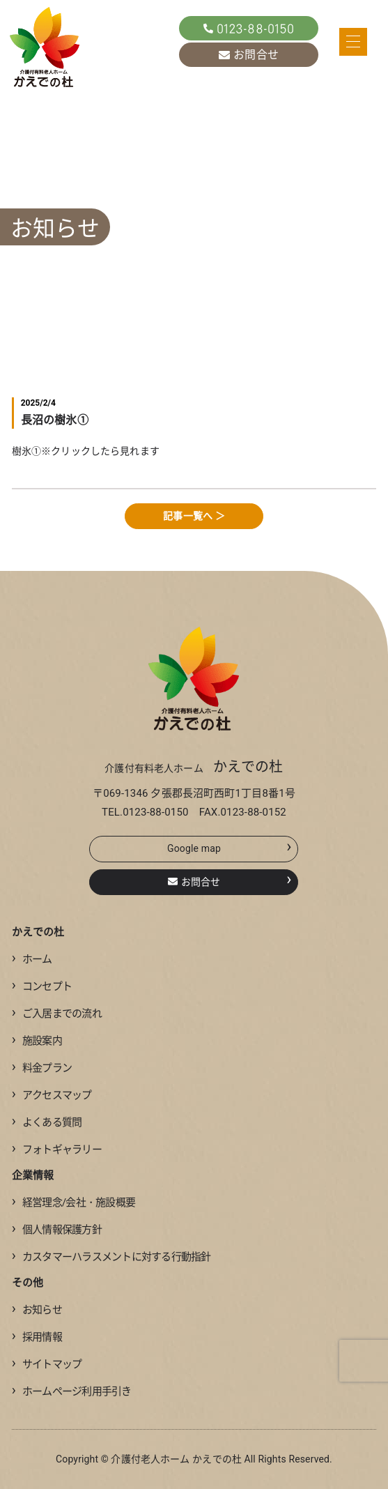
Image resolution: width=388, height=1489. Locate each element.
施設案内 (37, 1040)
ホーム (32, 959)
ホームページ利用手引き (72, 1391)
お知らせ (37, 1310)
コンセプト (42, 986)
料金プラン (42, 1068)
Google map (229, 846)
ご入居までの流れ (57, 1013)
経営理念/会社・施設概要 (73, 1202)
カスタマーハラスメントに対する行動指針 (111, 1257)
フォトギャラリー (57, 1149)
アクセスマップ (52, 1095)
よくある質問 (47, 1122)
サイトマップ (47, 1364)
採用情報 (37, 1337)
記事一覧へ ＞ (193, 515)
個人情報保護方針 (57, 1229)
